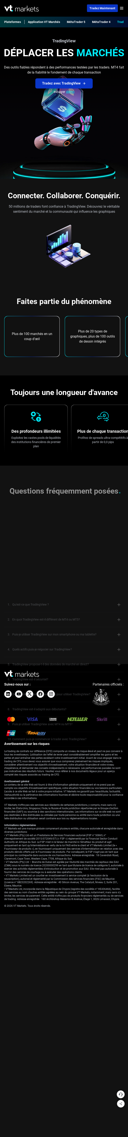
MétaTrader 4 (101, 22)
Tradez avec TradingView (64, 83)
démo (70, 92)
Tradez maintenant (102, 8)
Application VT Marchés (44, 22)
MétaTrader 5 (76, 22)
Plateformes (12, 22)
